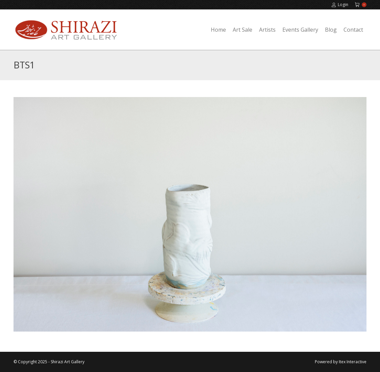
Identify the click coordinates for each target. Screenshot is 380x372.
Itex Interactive (352, 362)
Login (339, 5)
